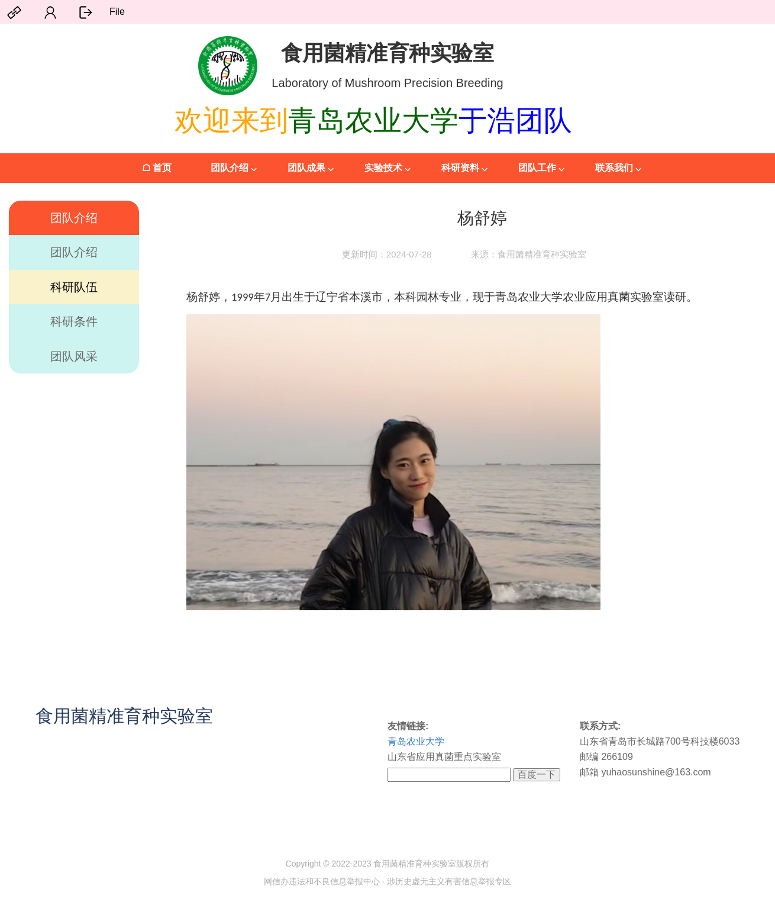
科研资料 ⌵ (464, 168)
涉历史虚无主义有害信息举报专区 (449, 881)
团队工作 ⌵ (541, 168)
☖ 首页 (157, 168)
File (117, 12)
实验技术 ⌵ (387, 168)
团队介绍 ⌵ (234, 168)
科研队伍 (74, 287)
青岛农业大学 (416, 741)
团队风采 (74, 356)
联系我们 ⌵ (618, 168)
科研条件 (74, 321)
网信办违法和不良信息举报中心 (322, 881)
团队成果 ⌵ (311, 168)
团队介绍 (74, 217)
